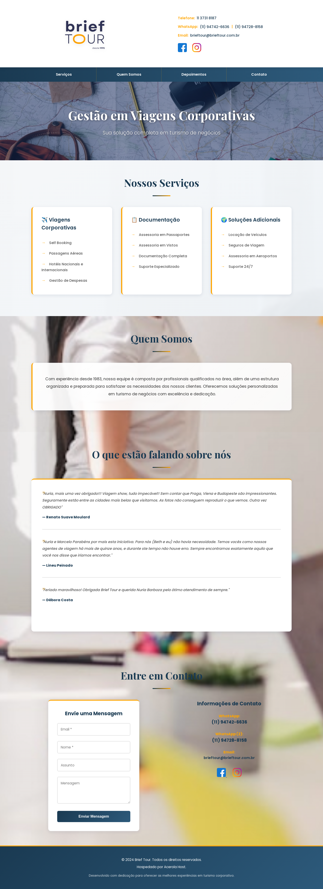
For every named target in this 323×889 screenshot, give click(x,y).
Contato (259, 74)
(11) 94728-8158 (249, 26)
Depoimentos (193, 74)
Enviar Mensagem (94, 816)
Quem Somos (129, 74)
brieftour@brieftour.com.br (215, 35)
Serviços (64, 74)
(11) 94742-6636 (214, 26)
